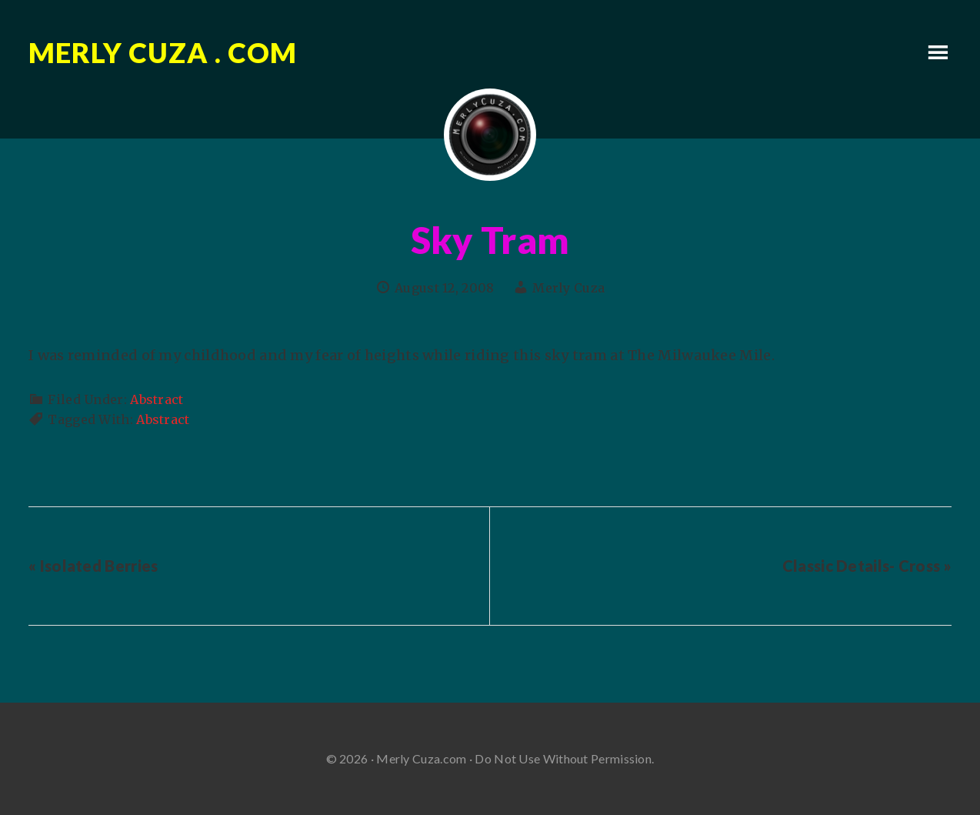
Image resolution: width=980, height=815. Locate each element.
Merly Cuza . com (162, 52)
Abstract (156, 399)
